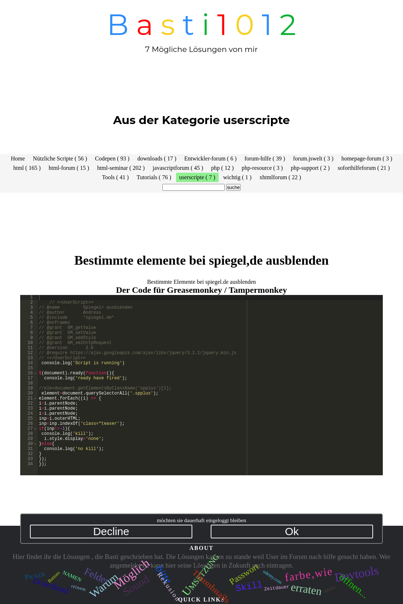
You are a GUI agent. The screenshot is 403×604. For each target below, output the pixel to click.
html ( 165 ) (27, 168)
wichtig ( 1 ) (237, 177)
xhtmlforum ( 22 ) (280, 177)
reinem (79, 587)
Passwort (244, 574)
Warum (103, 585)
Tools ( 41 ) (115, 177)
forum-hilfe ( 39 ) (265, 158)
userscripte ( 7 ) (197, 177)
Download (51, 585)
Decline (111, 531)
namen (72, 575)
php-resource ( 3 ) (262, 168)
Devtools (356, 574)
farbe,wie (308, 574)
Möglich (131, 574)
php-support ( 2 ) (310, 168)
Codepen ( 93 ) (112, 158)
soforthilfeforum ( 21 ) (364, 168)
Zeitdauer (277, 587)
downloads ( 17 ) (156, 158)
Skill (249, 585)
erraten (306, 589)
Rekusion (169, 586)
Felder (96, 576)
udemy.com (272, 576)
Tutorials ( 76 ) (154, 177)
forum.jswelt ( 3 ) (313, 158)
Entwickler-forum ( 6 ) (210, 158)
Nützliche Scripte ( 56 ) (60, 158)
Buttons (54, 577)
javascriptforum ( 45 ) (178, 168)
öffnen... (354, 585)
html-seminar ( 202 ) (121, 168)
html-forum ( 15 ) (69, 168)
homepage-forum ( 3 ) (366, 158)
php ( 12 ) (222, 168)
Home (18, 158)
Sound (136, 585)
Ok (292, 531)
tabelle (329, 589)
